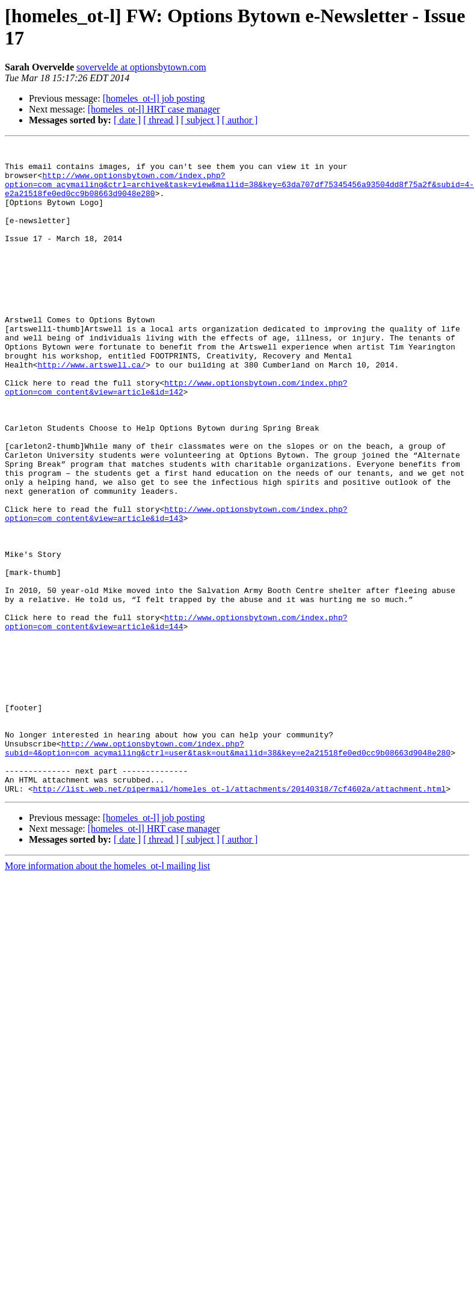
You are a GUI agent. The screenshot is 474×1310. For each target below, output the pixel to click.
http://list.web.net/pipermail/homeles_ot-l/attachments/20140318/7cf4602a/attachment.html (239, 918)
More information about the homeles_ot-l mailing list (107, 996)
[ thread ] (161, 120)
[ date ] (127, 120)
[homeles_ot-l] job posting (154, 98)
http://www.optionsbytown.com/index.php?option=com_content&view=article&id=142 (176, 436)
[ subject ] (200, 120)
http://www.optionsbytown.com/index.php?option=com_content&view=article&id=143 (176, 588)
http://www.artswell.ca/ (92, 409)
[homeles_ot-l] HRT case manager (154, 109)
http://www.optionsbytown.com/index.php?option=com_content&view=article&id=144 (176, 718)
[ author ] (240, 120)
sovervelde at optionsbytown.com (141, 67)
